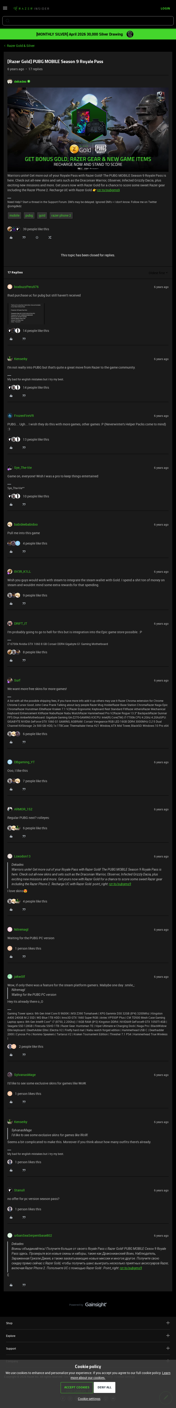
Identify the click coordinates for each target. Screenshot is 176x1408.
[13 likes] (28, 439)
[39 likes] (28, 229)
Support (88, 1348)
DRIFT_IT (20, 623)
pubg (29, 215)
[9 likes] (27, 595)
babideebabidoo (26, 524)
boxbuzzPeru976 (26, 287)
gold (42, 215)
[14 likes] (28, 330)
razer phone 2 (61, 215)
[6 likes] (27, 733)
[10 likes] (28, 496)
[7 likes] (27, 780)
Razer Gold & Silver (21, 45)
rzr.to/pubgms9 (108, 190)
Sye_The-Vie (23, 467)
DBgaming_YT (24, 762)
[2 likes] (25, 1046)
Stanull (19, 1190)
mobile (14, 215)
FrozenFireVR (24, 415)
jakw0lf (19, 976)
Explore (88, 1336)
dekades (20, 81)
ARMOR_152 (23, 809)
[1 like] (24, 948)
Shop (88, 1323)
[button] (5, 9)
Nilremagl (21, 929)
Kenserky (20, 359)
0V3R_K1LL (22, 571)
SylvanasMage (25, 1074)
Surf (17, 680)
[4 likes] (27, 543)
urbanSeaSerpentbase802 (33, 1235)
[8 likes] (27, 652)
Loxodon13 (22, 856)
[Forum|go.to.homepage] (31, 8)
